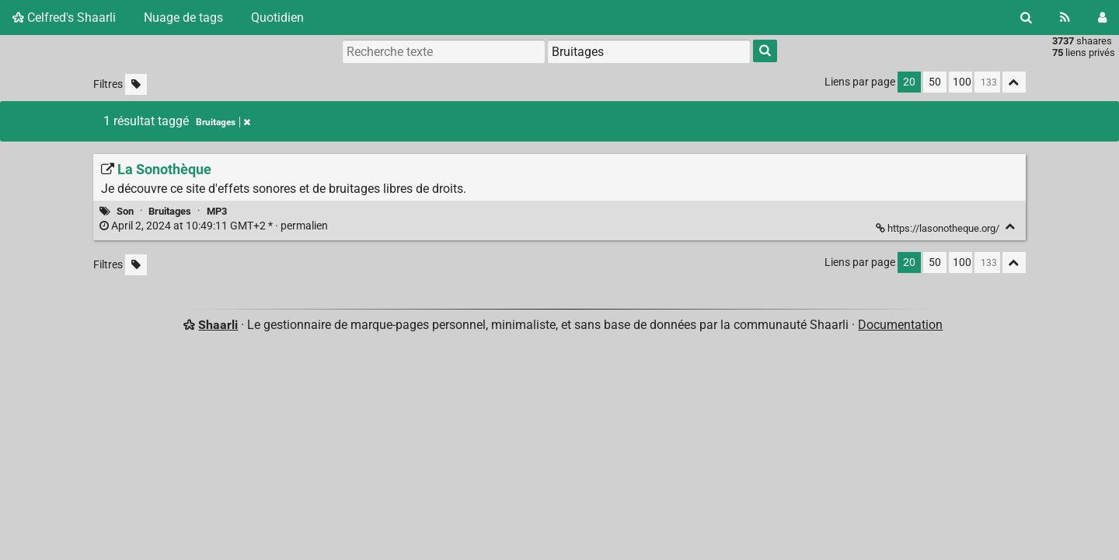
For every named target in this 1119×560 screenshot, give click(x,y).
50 (935, 82)
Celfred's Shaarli (64, 17)
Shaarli (218, 324)
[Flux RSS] (1065, 17)
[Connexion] (1102, 17)
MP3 (217, 211)
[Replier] (1011, 227)
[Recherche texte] (444, 51)
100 (962, 82)
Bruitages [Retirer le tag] (223, 122)
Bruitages (169, 211)
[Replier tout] (1014, 82)
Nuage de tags (183, 17)
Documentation (900, 324)
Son (125, 211)
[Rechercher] (1026, 17)
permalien (214, 226)
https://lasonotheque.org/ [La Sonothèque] (939, 228)
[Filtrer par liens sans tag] (136, 84)
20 (909, 82)
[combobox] (649, 51)
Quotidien (277, 17)
